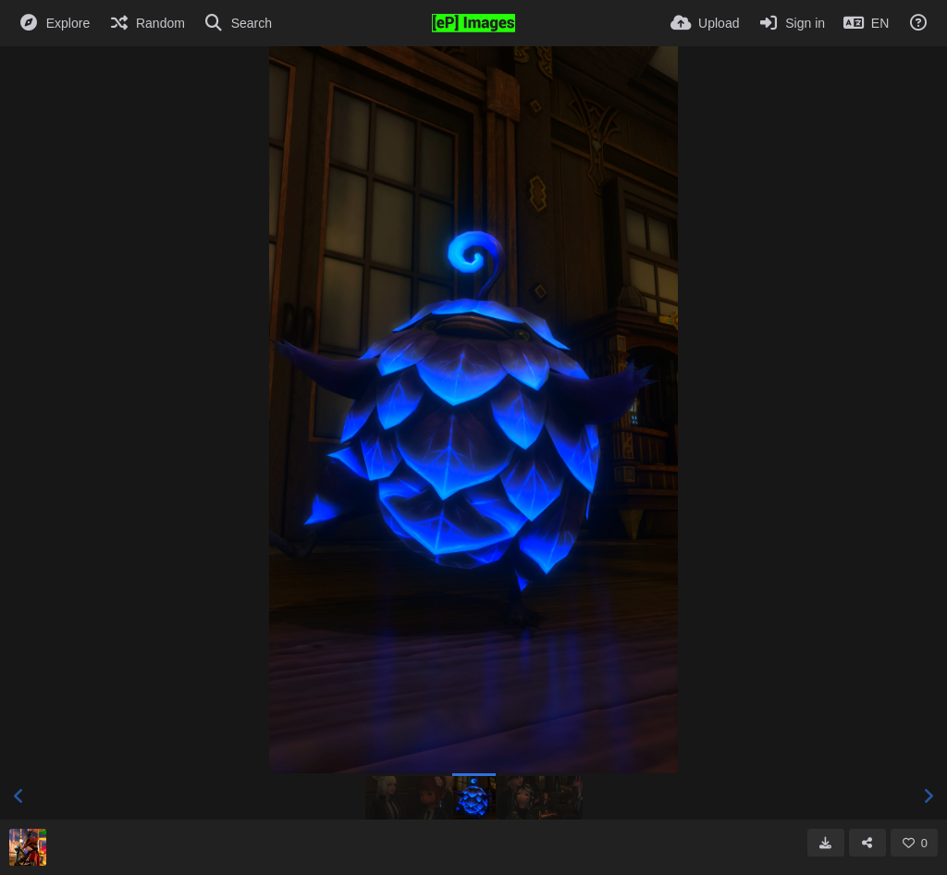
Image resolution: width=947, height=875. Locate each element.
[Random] (146, 23)
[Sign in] (791, 23)
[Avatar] (27, 847)
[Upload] (704, 23)
